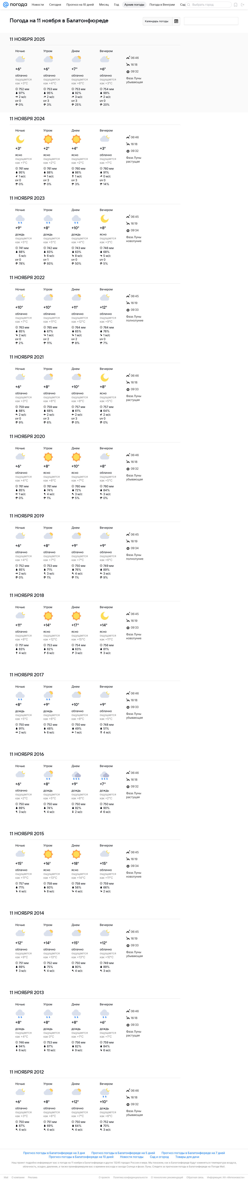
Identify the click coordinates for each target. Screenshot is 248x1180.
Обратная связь (195, 1177)
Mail (6, 1177)
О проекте (104, 1177)
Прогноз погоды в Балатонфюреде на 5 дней (123, 1153)
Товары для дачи (187, 1157)
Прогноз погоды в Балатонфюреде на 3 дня (54, 1153)
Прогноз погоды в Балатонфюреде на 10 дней (81, 1157)
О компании (18, 1177)
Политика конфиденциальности (130, 1177)
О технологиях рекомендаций (167, 1177)
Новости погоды (131, 1157)
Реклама (32, 1177)
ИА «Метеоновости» (234, 1177)
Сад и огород (159, 1157)
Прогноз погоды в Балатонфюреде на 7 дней (193, 1153)
